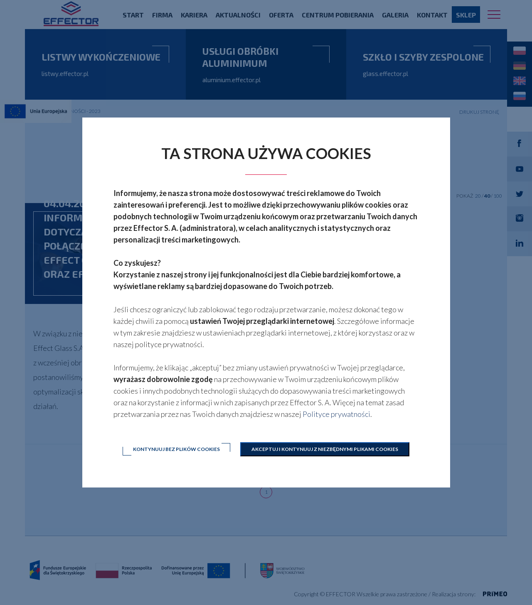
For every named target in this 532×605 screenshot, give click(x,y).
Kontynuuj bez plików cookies (176, 449)
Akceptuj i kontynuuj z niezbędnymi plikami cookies (324, 449)
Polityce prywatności (336, 414)
